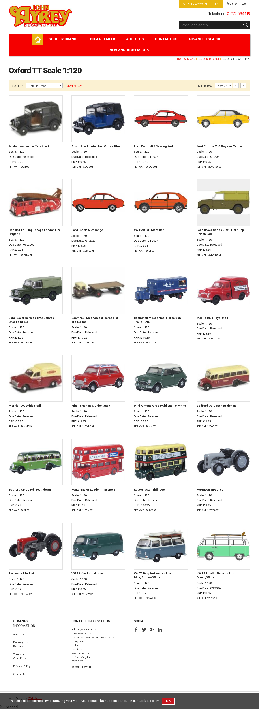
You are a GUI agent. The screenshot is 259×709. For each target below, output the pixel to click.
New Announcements (129, 50)
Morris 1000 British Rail (25, 405)
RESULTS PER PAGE (201, 85)
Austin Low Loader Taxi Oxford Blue (96, 146)
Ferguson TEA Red (21, 573)
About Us (135, 39)
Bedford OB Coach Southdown (30, 489)
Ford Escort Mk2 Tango (87, 230)
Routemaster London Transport (93, 489)
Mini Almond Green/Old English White (160, 405)
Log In (245, 4)
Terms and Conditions (19, 656)
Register (231, 4)
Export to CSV (74, 85)
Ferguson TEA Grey (210, 489)
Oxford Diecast (208, 58)
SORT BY (18, 85)
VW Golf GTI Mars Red (149, 230)
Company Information (24, 623)
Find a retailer (101, 39)
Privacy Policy (21, 666)
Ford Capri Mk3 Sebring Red (153, 146)
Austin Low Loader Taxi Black (29, 146)
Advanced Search (204, 39)
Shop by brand (62, 39)
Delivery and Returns (21, 644)
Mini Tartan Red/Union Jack (90, 405)
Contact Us (166, 39)
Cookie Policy (149, 700)
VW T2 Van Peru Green (87, 573)
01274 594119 (238, 13)
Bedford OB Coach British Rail (217, 405)
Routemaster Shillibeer (150, 489)
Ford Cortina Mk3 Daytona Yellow (219, 146)
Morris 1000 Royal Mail (212, 318)
